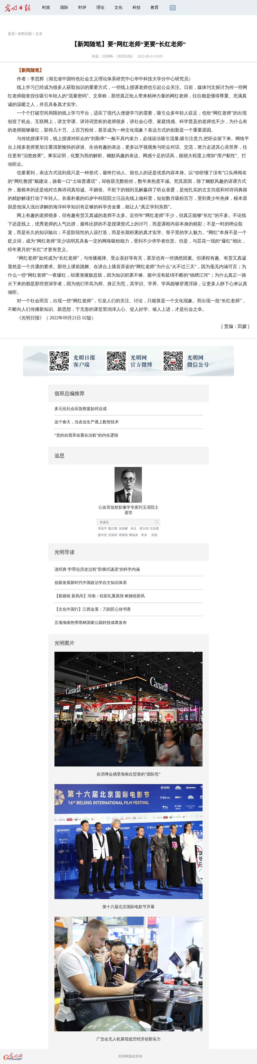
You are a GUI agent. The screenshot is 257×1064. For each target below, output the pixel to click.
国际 (64, 7)
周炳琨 (123, 535)
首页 (11, 34)
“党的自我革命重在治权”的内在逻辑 (86, 435)
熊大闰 (144, 528)
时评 (82, 7)
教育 (155, 7)
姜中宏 (102, 535)
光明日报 (25, 34)
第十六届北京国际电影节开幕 (128, 907)
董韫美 (133, 535)
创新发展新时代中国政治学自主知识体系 (90, 582)
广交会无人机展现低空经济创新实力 (128, 1039)
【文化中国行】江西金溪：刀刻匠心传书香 (92, 609)
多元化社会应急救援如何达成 (80, 408)
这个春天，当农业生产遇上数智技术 (86, 422)
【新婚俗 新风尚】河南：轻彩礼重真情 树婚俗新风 (99, 596)
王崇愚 (154, 528)
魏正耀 (112, 528)
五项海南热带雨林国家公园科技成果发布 (90, 622)
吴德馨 (123, 528)
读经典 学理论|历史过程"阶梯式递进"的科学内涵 (97, 569)
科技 (137, 7)
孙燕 (154, 535)
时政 (46, 7)
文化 (118, 7)
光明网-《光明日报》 (118, 56)
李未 (144, 535)
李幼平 (102, 528)
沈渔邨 (112, 535)
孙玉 (134, 528)
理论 (100, 7)
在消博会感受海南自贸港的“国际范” (128, 774)
